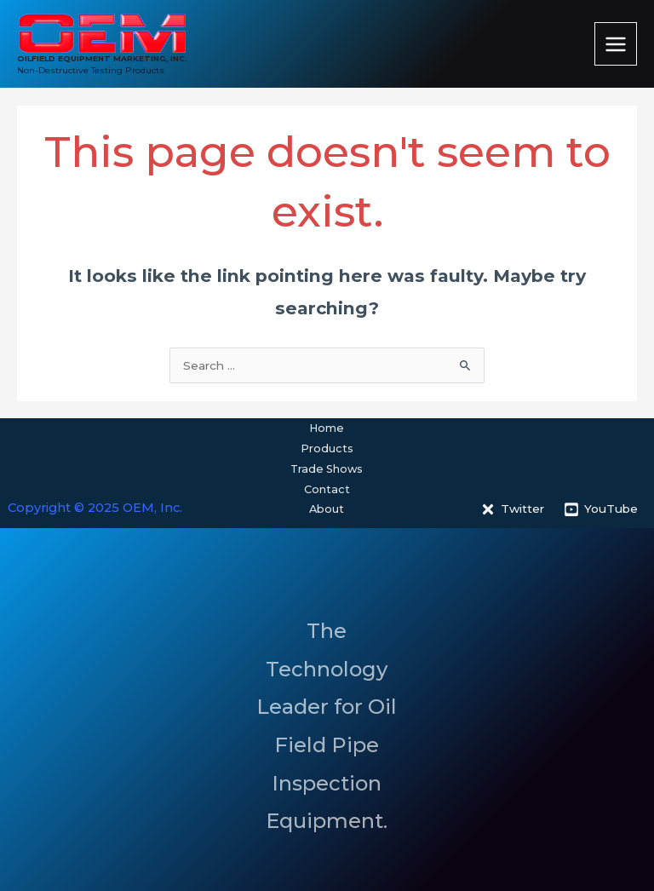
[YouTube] (601, 509)
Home (326, 428)
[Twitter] (512, 509)
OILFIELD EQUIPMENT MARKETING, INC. (102, 58)
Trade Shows (326, 469)
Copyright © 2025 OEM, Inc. (95, 507)
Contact (327, 489)
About (326, 509)
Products (327, 448)
